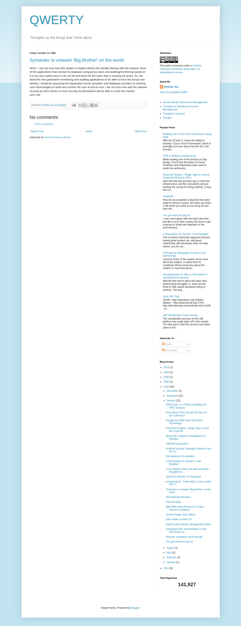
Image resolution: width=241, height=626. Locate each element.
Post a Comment (44, 124)
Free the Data (173, 502)
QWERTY (57, 20)
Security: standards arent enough (184, 536)
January (171, 562)
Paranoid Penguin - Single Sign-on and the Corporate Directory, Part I (186, 176)
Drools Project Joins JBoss (180, 514)
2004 (167, 568)
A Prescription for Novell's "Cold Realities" (186, 234)
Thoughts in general (174, 113)
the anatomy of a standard (180, 456)
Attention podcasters (177, 443)
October (171, 400)
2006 (167, 381)
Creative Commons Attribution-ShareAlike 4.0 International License (181, 69)
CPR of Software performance (179, 155)
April (169, 552)
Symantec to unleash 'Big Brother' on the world (77, 60)
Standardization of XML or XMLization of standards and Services (185, 276)
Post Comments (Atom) (58, 137)
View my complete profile (173, 92)
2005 (167, 386)
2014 (167, 367)
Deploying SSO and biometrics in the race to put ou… (186, 530)
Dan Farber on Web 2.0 (179, 519)
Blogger (135, 607)
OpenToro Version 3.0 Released (183, 476)
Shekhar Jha (171, 86)
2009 (167, 372)
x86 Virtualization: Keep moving (180, 315)
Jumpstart (168, 196)
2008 (167, 377)
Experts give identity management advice (188, 524)
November (172, 395)
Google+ (167, 117)
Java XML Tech (171, 296)
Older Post (140, 131)
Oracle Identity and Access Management (185, 102)
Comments (169, 350)
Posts (166, 344)
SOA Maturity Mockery (178, 497)
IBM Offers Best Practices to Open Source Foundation (185, 508)
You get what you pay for (176, 215)
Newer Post (37, 131)
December (172, 390)
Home (89, 131)
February (171, 557)
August (170, 547)
